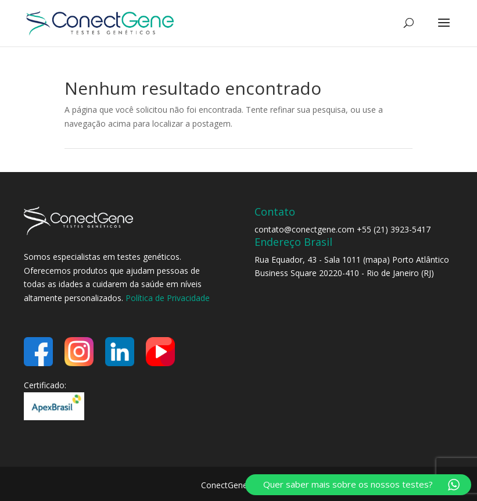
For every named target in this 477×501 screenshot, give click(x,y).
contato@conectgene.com (304, 229)
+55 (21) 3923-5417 (394, 229)
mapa (376, 259)
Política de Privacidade (167, 297)
